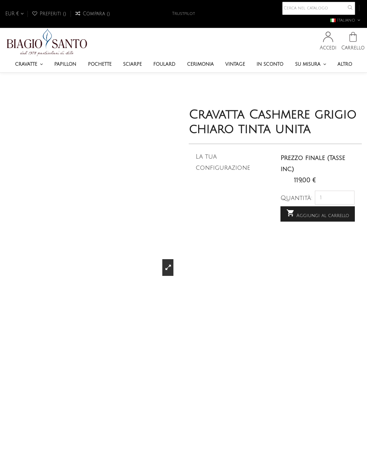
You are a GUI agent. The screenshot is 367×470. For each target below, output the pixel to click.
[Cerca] (318, 8)
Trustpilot (183, 13)
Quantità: (296, 197)
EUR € (14, 13)
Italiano (346, 20)
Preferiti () (50, 13)
